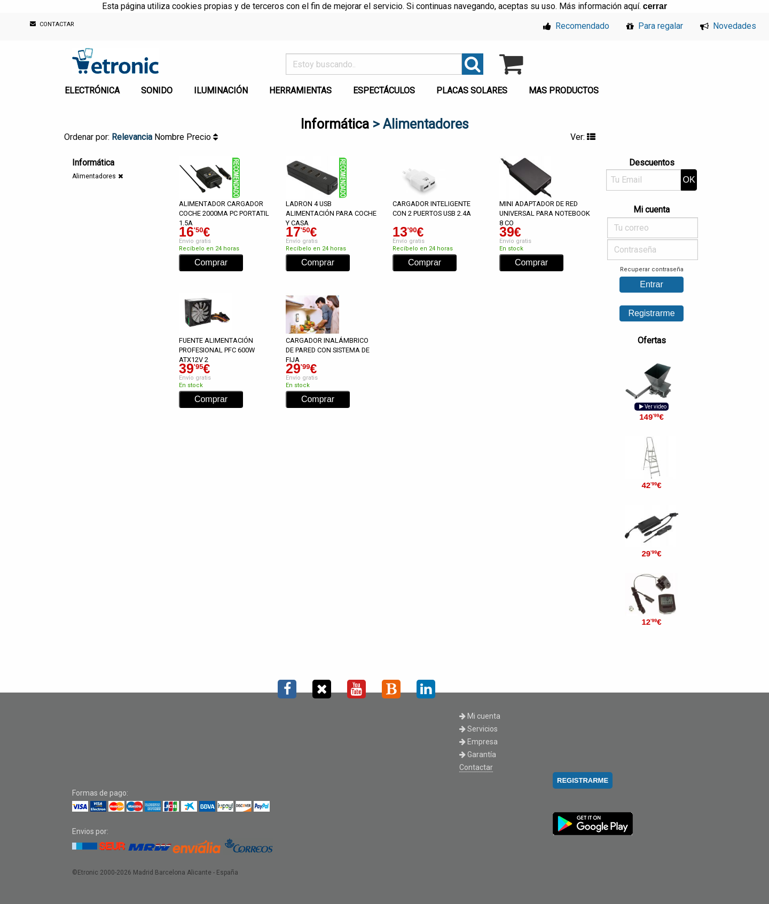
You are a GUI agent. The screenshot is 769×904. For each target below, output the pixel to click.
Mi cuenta (479, 716)
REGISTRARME (582, 780)
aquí (631, 6)
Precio (202, 137)
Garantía (477, 754)
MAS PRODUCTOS (564, 90)
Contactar (476, 767)
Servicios (478, 729)
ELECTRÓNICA (92, 90)
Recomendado (576, 26)
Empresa (478, 741)
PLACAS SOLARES (471, 90)
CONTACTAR (52, 24)
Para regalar (654, 26)
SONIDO (156, 90)
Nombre (170, 137)
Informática (335, 124)
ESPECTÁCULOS (384, 90)
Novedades (728, 26)
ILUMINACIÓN (221, 90)
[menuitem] (94, 87)
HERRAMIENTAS (300, 90)
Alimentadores (94, 176)
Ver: (582, 137)
